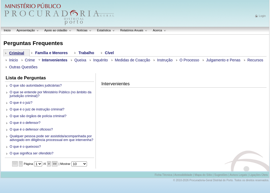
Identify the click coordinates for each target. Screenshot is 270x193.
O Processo (189, 60)
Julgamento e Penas (223, 60)
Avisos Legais (238, 174)
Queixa (80, 60)
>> (54, 163)
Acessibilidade (183, 174)
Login (262, 15)
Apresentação (26, 30)
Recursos (255, 60)
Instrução (165, 60)
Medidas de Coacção (132, 60)
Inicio (7, 30)
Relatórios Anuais (132, 30)
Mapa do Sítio (203, 174)
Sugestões (221, 174)
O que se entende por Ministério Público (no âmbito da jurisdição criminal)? (51, 94)
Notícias (83, 30)
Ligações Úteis (258, 174)
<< (15, 163)
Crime (30, 60)
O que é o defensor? (25, 123)
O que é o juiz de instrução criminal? (37, 109)
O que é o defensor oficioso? (31, 129)
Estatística (104, 30)
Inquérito (100, 60)
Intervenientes (54, 60)
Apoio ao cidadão (56, 30)
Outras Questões (23, 67)
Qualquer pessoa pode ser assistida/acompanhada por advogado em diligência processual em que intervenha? (51, 138)
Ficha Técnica (163, 174)
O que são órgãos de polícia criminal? (38, 116)
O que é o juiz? (21, 103)
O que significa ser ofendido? (31, 153)
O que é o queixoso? (25, 147)
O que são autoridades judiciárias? (36, 85)
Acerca (158, 30)
